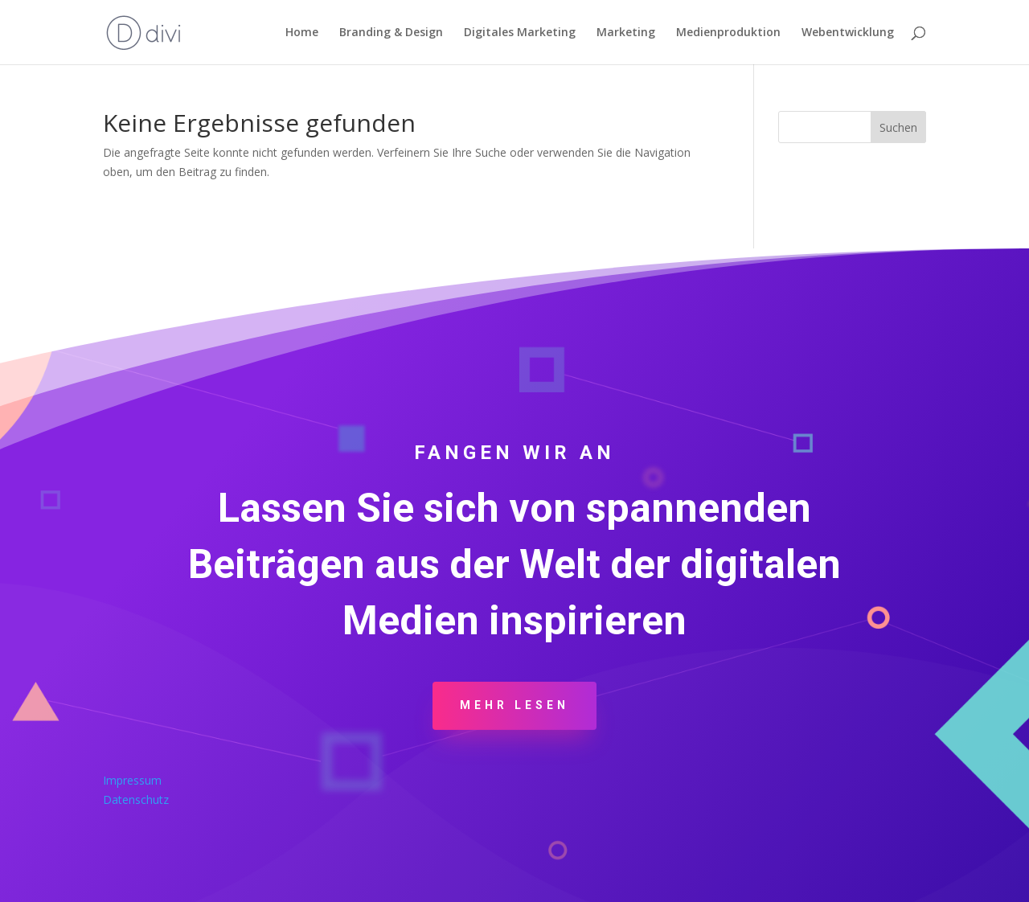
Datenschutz (136, 799)
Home (301, 33)
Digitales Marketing (520, 33)
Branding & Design (391, 33)
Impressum (132, 780)
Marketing (625, 33)
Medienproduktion (728, 33)
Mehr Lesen (514, 705)
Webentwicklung (847, 33)
